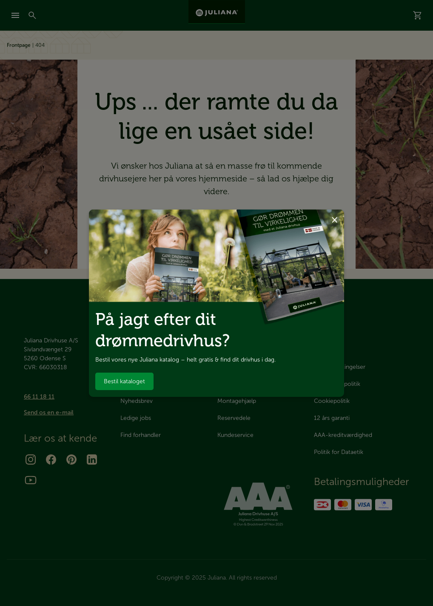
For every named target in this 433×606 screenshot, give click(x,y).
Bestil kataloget (124, 381)
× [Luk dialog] (334, 219)
